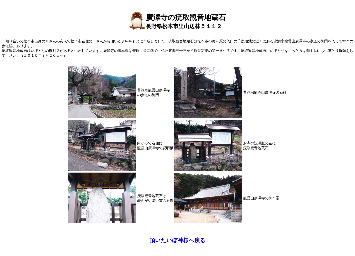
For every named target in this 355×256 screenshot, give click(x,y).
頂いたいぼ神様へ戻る (177, 240)
